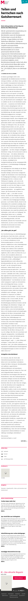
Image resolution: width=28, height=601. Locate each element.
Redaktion (17, 593)
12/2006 (5, 474)
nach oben (23, 441)
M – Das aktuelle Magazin (12, 572)
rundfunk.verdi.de (13, 595)
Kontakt (23, 593)
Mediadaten (11, 593)
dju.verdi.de (22, 595)
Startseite (3, 488)
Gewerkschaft (10, 488)
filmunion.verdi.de (14, 597)
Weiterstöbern (18, 578)
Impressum (3, 593)
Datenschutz (5, 595)
